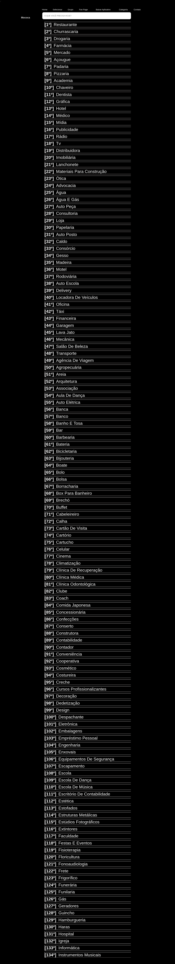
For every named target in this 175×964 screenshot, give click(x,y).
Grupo (70, 9)
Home (44, 9)
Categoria (123, 9)
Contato (138, 9)
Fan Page (83, 9)
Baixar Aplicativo (103, 9)
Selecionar (57, 9)
